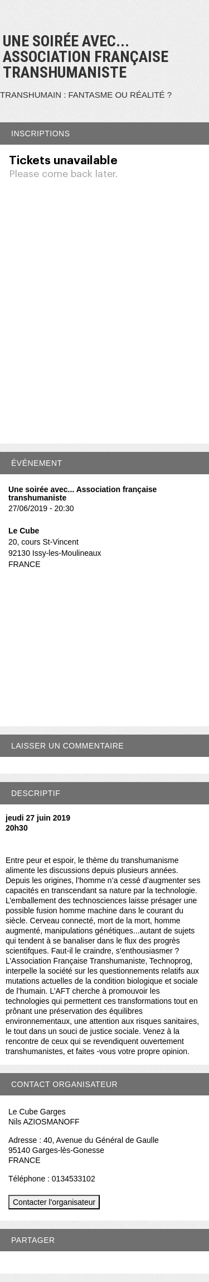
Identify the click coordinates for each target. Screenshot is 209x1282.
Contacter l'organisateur (54, 1202)
